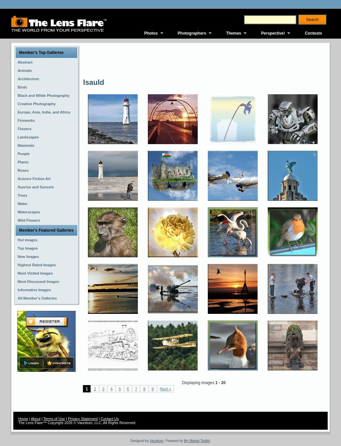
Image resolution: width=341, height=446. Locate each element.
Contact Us (110, 419)
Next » (165, 389)
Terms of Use (54, 419)
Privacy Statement (83, 419)
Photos (151, 33)
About (36, 419)
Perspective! (273, 33)
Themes (233, 33)
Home (23, 419)
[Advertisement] (204, 60)
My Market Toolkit (197, 441)
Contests (313, 33)
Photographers (192, 33)
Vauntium (157, 441)
